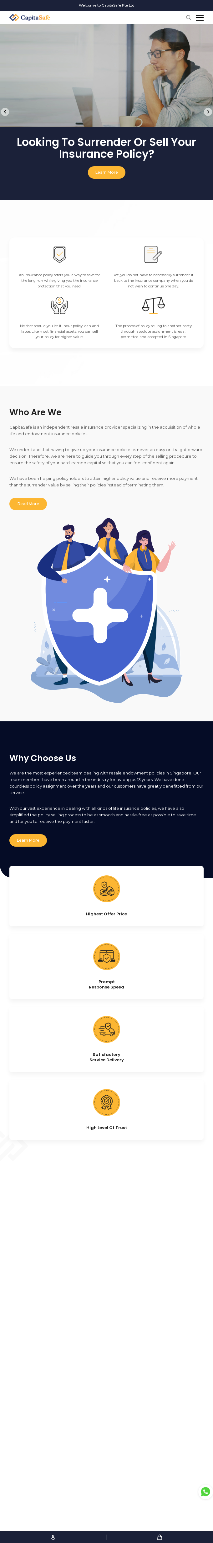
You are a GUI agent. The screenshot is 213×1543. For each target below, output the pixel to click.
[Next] (208, 112)
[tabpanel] (106, 106)
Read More (28, 507)
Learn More (106, 172)
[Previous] (5, 112)
